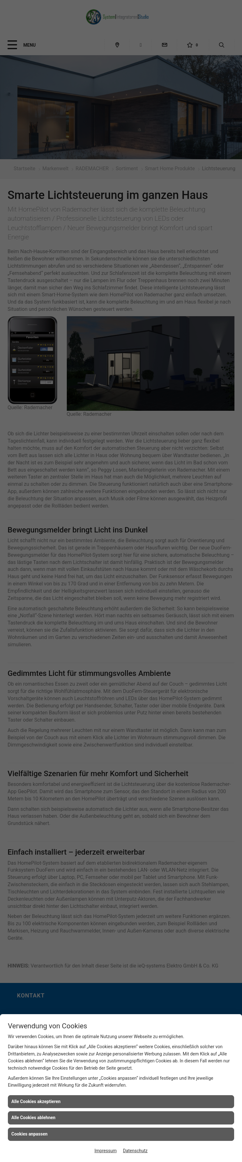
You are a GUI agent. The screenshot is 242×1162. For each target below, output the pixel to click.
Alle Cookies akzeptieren (35, 1101)
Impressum (106, 1150)
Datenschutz (135, 1150)
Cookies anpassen (29, 1133)
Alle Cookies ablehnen (33, 1117)
